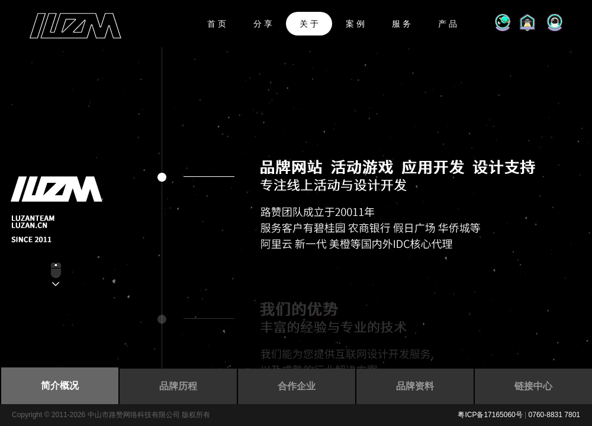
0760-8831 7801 (554, 415)
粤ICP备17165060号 (490, 415)
